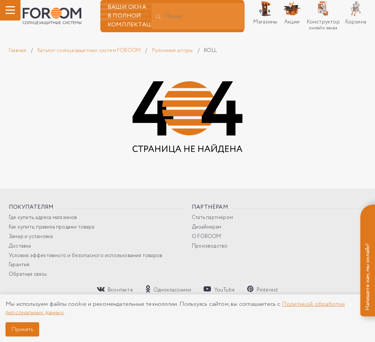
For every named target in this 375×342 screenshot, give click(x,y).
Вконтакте (115, 289)
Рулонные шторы (173, 50)
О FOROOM (206, 237)
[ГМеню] (10, 10)
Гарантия (19, 265)
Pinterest (262, 289)
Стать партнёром (212, 218)
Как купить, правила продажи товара (51, 227)
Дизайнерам (206, 227)
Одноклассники (168, 289)
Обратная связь (28, 274)
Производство (209, 246)
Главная (18, 50)
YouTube (219, 289)
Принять (22, 329)
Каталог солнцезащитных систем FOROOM (89, 50)
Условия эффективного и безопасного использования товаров (85, 256)
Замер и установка (31, 237)
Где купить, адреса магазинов (43, 218)
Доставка (20, 246)
